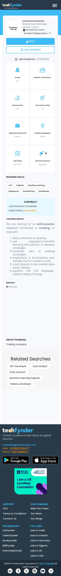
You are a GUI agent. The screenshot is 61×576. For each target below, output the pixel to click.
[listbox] (30, 188)
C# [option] (10, 185)
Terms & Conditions (14, 513)
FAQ (5, 508)
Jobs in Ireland (38, 535)
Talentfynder (10, 535)
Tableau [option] (20, 185)
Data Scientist (18, 372)
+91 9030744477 (19, 448)
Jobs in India (37, 530)
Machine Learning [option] (36, 185)
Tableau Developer (20, 384)
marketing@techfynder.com (19, 445)
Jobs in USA (37, 555)
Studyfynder (9, 540)
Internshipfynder (12, 550)
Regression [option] (13, 191)
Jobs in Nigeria (38, 545)
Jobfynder (8, 530)
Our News (36, 513)
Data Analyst (40, 366)
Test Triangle (46, 563)
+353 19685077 (20, 451)
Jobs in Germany (40, 540)
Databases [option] (44, 191)
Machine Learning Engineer (25, 378)
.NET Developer (18, 366)
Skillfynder (8, 545)
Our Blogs (36, 518)
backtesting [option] (28, 191)
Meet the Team (39, 508)
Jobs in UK (36, 550)
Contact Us (9, 518)
